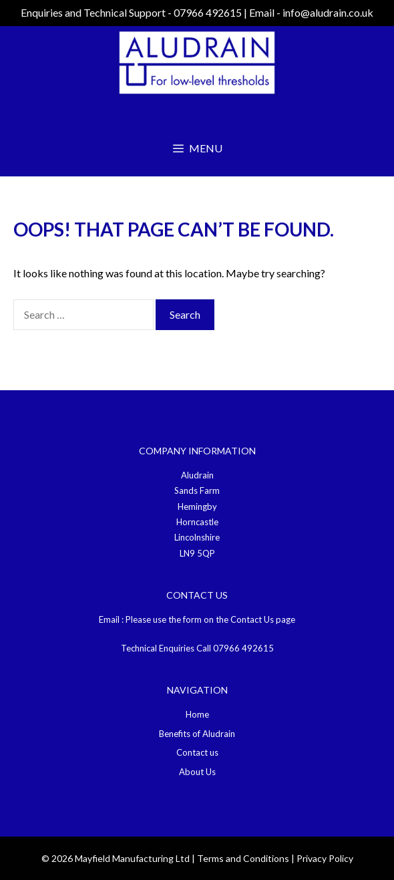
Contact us (197, 752)
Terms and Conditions (243, 858)
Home (197, 714)
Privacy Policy (325, 858)
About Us (197, 771)
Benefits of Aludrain (197, 733)
